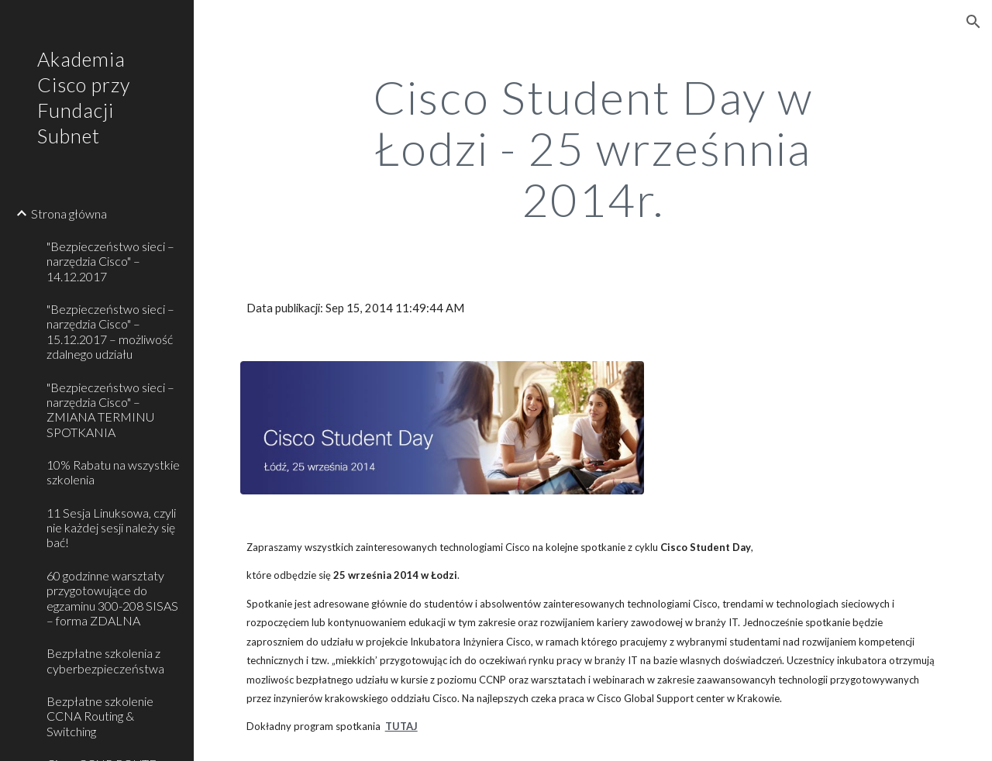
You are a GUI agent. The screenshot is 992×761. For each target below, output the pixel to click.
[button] (973, 21)
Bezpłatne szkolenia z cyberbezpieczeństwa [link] (105, 660)
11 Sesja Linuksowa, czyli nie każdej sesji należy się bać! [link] (111, 527)
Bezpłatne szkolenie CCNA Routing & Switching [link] (99, 716)
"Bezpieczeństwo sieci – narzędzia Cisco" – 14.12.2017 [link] (110, 261)
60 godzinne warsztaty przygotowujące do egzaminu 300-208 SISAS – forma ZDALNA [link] (112, 598)
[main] (592, 148)
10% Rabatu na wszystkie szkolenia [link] (113, 472)
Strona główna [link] (69, 213)
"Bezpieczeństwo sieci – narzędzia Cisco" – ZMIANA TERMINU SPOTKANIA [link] (110, 409)
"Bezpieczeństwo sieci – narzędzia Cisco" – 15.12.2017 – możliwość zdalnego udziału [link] (110, 331)
